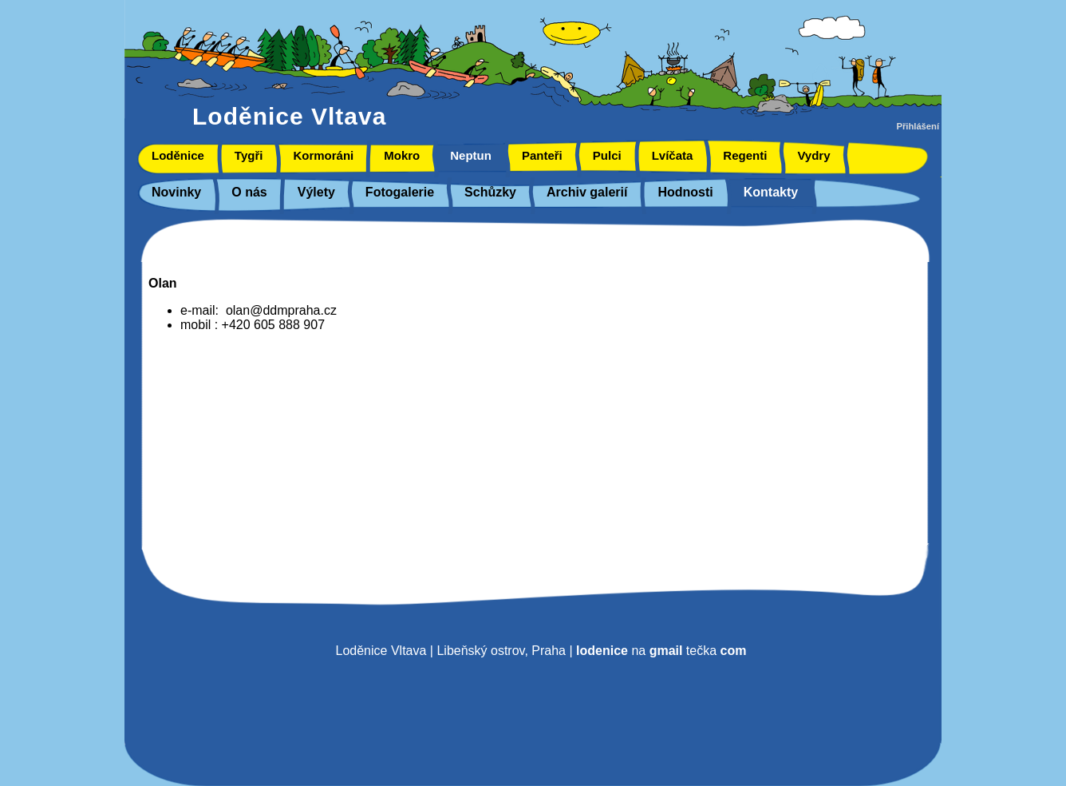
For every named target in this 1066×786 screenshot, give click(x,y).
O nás (248, 192)
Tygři (249, 155)
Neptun (471, 155)
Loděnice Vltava (289, 116)
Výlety (316, 192)
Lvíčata (672, 155)
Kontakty (771, 192)
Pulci (607, 155)
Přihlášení (918, 126)
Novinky (176, 192)
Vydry (813, 155)
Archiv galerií (587, 192)
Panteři (542, 155)
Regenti (745, 155)
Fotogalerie (399, 192)
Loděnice (178, 155)
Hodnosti (685, 192)
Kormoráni (323, 155)
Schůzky (490, 192)
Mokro (402, 155)
